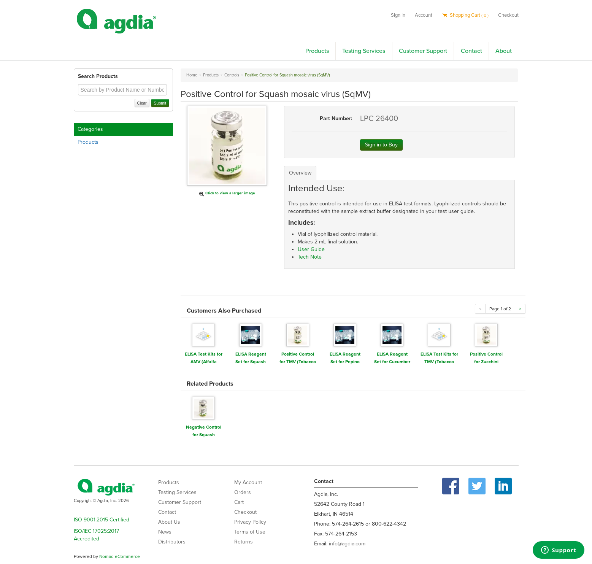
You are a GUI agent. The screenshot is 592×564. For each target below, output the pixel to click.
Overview (300, 173)
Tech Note (310, 257)
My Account (248, 482)
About (503, 51)
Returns (243, 542)
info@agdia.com (347, 543)
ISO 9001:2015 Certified (101, 519)
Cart (239, 502)
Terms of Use (249, 532)
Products (317, 51)
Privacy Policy (250, 522)
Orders (242, 492)
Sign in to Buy (381, 144)
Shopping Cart (465, 15)
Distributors (172, 542)
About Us (169, 522)
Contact (471, 51)
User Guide (311, 249)
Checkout (508, 15)
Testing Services (363, 51)
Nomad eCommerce (119, 556)
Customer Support (423, 51)
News (164, 532)
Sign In (398, 15)
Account (423, 15)
